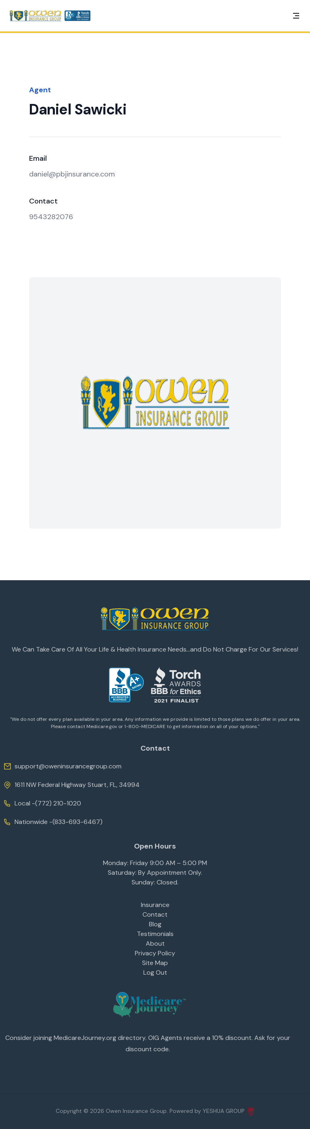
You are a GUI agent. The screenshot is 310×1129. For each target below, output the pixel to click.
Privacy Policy (155, 953)
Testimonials (155, 934)
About (155, 943)
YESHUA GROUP (228, 1111)
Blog (155, 924)
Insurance (155, 905)
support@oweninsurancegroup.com (62, 766)
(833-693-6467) (77, 822)
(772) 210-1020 (58, 803)
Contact (155, 914)
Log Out (155, 972)
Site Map (155, 963)
